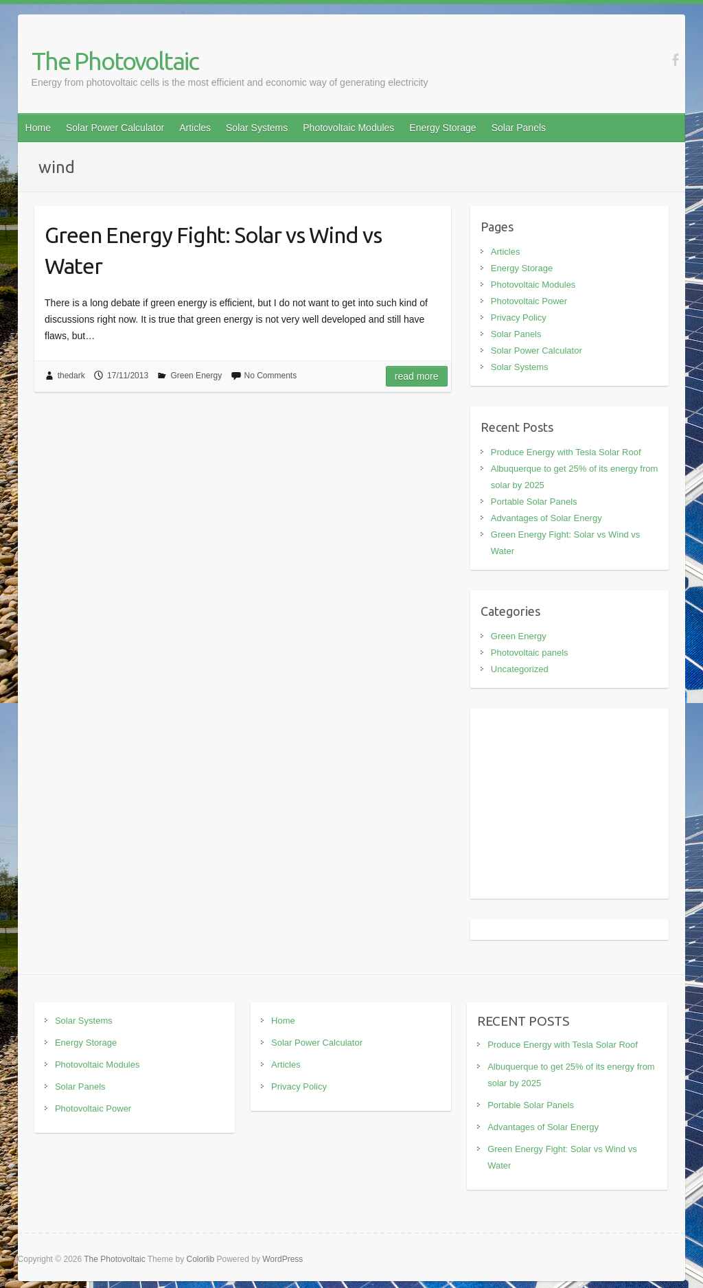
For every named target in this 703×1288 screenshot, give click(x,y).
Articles (195, 127)
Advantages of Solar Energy (546, 518)
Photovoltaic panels (529, 652)
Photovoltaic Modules (348, 127)
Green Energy (196, 375)
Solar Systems (257, 127)
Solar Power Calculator (115, 127)
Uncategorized (520, 669)
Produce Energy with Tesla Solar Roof (566, 452)
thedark (71, 375)
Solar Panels (519, 127)
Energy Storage (442, 127)
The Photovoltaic (115, 61)
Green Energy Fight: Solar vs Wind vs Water (213, 250)
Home (38, 127)
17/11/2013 (127, 375)
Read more (417, 376)
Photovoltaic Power (529, 301)
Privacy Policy (518, 317)
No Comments (270, 375)
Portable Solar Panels (534, 501)
